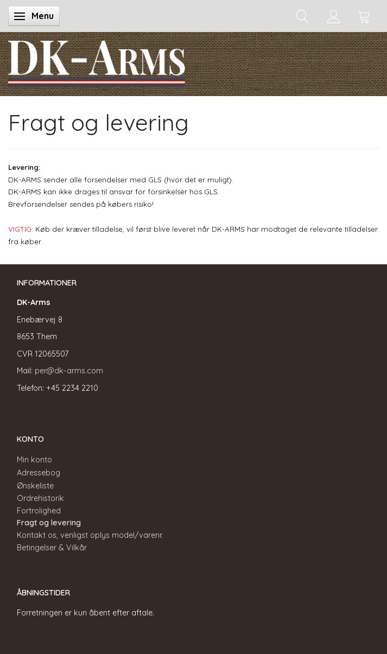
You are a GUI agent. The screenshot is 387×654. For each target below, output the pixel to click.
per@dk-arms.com (69, 371)
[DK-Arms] (96, 61)
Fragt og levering (49, 523)
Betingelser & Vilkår (52, 548)
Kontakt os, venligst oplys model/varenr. (90, 535)
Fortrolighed (39, 511)
